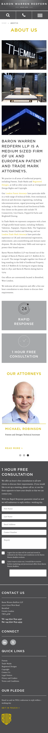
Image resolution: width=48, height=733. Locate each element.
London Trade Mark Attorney (14, 234)
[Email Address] (24, 524)
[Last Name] (24, 516)
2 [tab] (24, 455)
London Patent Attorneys (16, 193)
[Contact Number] (24, 532)
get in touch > (11, 708)
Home (4, 23)
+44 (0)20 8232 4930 (13, 619)
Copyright (5, 669)
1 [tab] (20, 455)
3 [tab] (28, 455)
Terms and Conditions (26, 555)
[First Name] (24, 508)
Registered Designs (9, 666)
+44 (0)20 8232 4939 (13, 622)
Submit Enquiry (26, 573)
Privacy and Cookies (9, 678)
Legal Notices (7, 675)
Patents (4, 661)
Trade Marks (7, 664)
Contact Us (6, 672)
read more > (14, 448)
